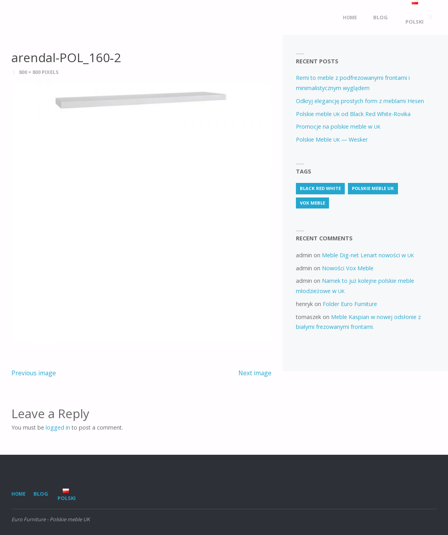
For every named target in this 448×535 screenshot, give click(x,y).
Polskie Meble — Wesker (332, 139)
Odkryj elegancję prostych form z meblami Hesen (360, 101)
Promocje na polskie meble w (338, 126)
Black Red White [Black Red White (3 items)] (320, 188)
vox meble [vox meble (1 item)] (312, 203)
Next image (254, 373)
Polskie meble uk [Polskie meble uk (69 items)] (373, 188)
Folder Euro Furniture (350, 304)
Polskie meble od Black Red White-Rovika (353, 114)
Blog (40, 493)
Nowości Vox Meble (348, 268)
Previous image (33, 373)
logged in (58, 427)
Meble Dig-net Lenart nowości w (368, 255)
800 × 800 (30, 72)
